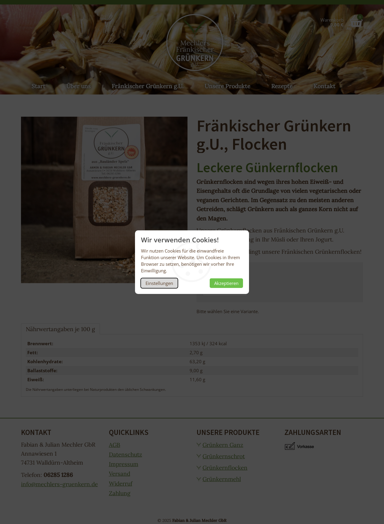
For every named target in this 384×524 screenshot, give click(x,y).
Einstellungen (159, 283)
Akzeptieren (226, 283)
